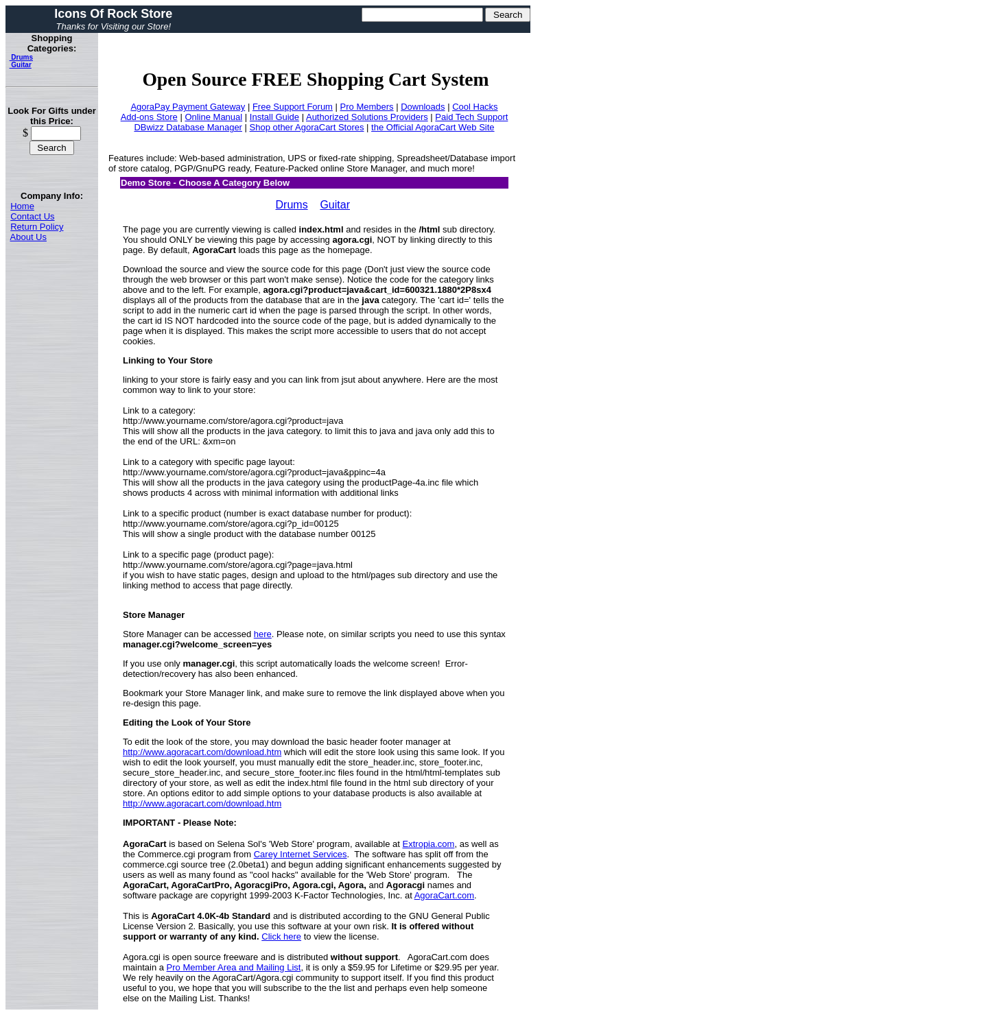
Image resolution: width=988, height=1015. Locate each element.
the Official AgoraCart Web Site (432, 127)
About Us (28, 237)
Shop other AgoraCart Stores (307, 127)
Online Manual (213, 117)
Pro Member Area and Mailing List (234, 967)
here (263, 634)
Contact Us (32, 216)
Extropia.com (429, 844)
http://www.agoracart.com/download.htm (202, 752)
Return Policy (36, 227)
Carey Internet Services (300, 854)
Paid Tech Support (471, 117)
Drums (21, 57)
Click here (281, 936)
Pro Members (367, 107)
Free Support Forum (292, 107)
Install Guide (274, 117)
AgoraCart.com (444, 895)
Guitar (21, 65)
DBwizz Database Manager (188, 127)
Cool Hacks (474, 107)
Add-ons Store (149, 117)
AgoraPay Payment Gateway (187, 107)
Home (22, 206)
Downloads (423, 107)
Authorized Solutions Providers (367, 117)
